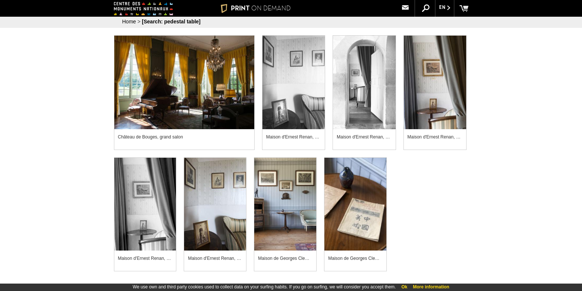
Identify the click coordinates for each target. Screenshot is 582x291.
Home (129, 21)
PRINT (256, 8)
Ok (404, 287)
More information (431, 287)
